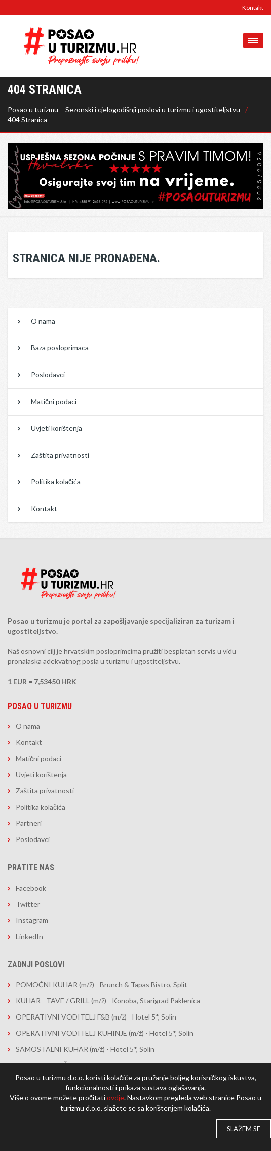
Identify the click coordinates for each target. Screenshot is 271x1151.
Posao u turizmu (40, 706)
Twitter (28, 904)
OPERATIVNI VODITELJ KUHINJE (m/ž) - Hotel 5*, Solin (104, 1033)
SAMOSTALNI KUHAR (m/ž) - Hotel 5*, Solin (85, 1049)
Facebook (31, 887)
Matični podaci (53, 401)
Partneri (29, 823)
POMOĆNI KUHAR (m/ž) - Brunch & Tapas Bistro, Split (101, 984)
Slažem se (243, 1129)
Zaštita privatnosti (60, 455)
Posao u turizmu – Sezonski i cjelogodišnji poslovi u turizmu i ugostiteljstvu (124, 109)
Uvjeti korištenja (56, 428)
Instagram (32, 920)
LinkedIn (29, 936)
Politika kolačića (56, 481)
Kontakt (252, 7)
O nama (43, 321)
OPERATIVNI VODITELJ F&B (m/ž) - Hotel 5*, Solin (96, 1016)
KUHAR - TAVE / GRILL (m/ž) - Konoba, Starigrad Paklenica (108, 1000)
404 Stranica (27, 119)
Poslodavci (48, 374)
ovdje (115, 1097)
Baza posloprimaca (60, 347)
